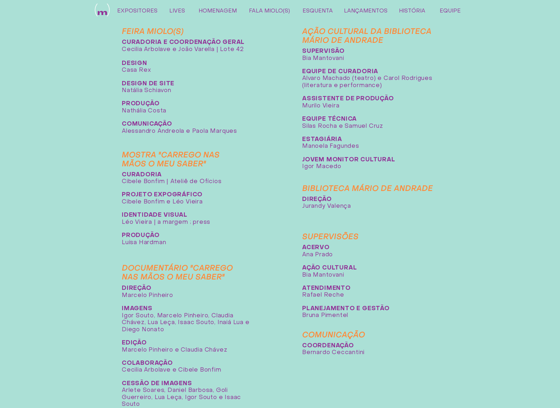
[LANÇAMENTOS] (365, 11)
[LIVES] (177, 11)
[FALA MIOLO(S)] (269, 11)
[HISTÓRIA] (412, 11)
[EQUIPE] (450, 11)
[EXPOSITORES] (137, 11)
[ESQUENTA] (317, 11)
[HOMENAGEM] (217, 11)
